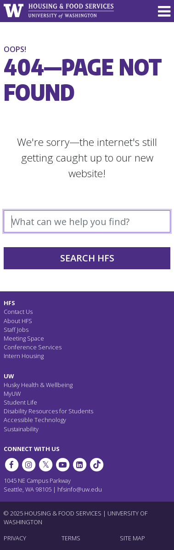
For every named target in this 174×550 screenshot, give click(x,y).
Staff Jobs (16, 329)
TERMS (71, 538)
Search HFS (87, 258)
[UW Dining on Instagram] (28, 465)
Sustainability (21, 429)
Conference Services (33, 347)
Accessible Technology (35, 420)
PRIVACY (15, 538)
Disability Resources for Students (48, 411)
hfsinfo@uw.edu (79, 489)
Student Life (20, 402)
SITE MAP (132, 538)
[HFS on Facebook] (11, 465)
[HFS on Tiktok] (97, 465)
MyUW (12, 393)
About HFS (18, 321)
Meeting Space (24, 338)
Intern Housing (24, 356)
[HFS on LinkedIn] (80, 465)
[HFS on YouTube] (62, 465)
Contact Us (18, 311)
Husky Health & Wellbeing (38, 385)
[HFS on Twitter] (45, 465)
